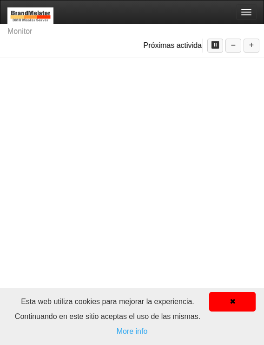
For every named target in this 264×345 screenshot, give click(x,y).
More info (132, 331)
